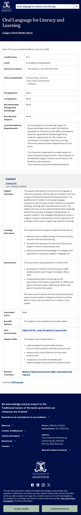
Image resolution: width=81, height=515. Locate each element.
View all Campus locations (54, 450)
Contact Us (11, 183)
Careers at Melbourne (12, 430)
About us (6, 425)
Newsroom (7, 441)
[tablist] (47, 6)
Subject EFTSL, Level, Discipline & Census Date (44, 330)
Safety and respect (11, 435)
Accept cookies (21, 508)
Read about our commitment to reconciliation (24, 417)
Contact (6, 446)
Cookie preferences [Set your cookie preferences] (60, 508)
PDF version (17, 382)
